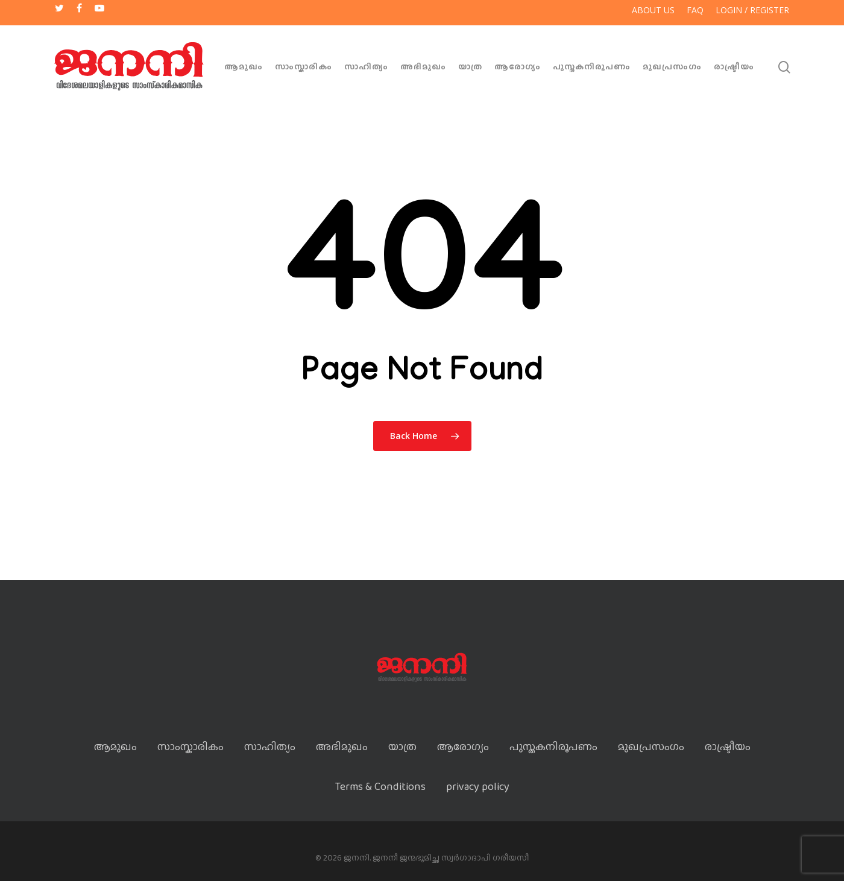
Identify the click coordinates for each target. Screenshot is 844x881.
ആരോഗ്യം (517, 66)
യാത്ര (470, 66)
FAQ (695, 10)
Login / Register (752, 10)
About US (653, 10)
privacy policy (477, 786)
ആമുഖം (243, 66)
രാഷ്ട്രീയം (734, 66)
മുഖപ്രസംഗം (672, 66)
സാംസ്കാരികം (303, 66)
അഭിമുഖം (423, 66)
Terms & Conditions (380, 786)
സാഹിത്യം (366, 66)
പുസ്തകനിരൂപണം (592, 66)
